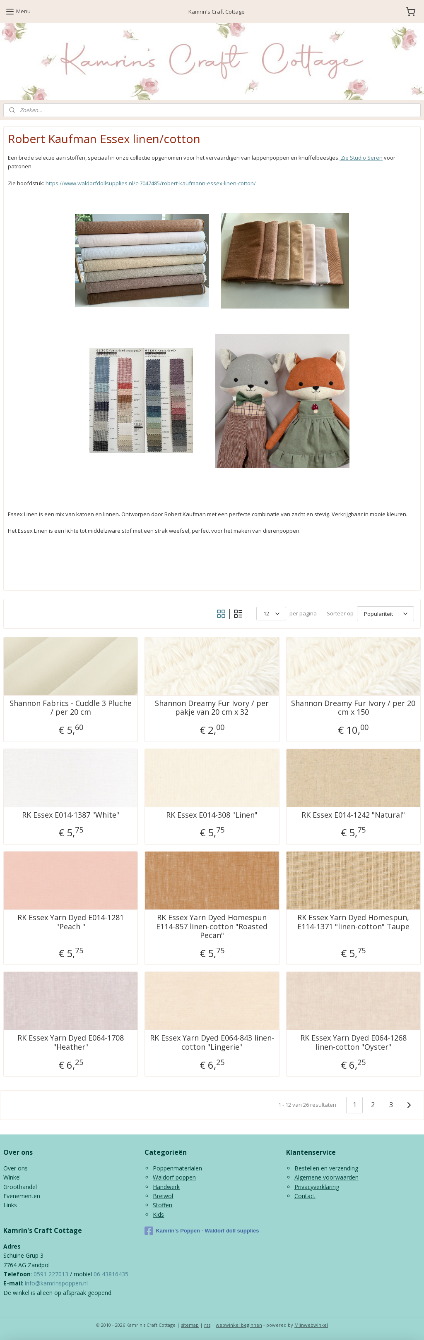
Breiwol (163, 1196)
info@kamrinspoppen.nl (56, 1283)
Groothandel (20, 1187)
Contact (305, 1196)
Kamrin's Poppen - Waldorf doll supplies (202, 1231)
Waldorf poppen (174, 1177)
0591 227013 (51, 1274)
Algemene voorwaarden (326, 1177)
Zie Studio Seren (361, 158)
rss (207, 1325)
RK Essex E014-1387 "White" (70, 815)
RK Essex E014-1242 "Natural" (353, 815)
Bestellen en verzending (326, 1168)
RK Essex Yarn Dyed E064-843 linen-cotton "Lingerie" (212, 1043)
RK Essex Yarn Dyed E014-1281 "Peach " (70, 922)
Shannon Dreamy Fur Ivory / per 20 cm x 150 (353, 708)
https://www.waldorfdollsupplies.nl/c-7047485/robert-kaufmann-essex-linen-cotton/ (151, 183)
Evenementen (21, 1196)
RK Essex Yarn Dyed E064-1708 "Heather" (70, 1043)
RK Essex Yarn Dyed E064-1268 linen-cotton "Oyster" (353, 1043)
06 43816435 (111, 1274)
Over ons (15, 1168)
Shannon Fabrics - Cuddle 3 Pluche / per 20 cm (71, 708)
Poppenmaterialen (177, 1168)
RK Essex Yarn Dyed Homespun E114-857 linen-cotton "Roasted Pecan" (211, 926)
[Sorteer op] (385, 613)
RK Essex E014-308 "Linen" (212, 815)
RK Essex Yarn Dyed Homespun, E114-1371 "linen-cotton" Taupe (353, 922)
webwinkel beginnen (239, 1325)
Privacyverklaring (316, 1187)
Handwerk (166, 1187)
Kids (158, 1214)
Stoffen (162, 1205)
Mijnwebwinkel (311, 1325)
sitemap (190, 1325)
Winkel (12, 1177)
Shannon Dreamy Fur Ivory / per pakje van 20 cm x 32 (212, 708)
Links (10, 1205)
